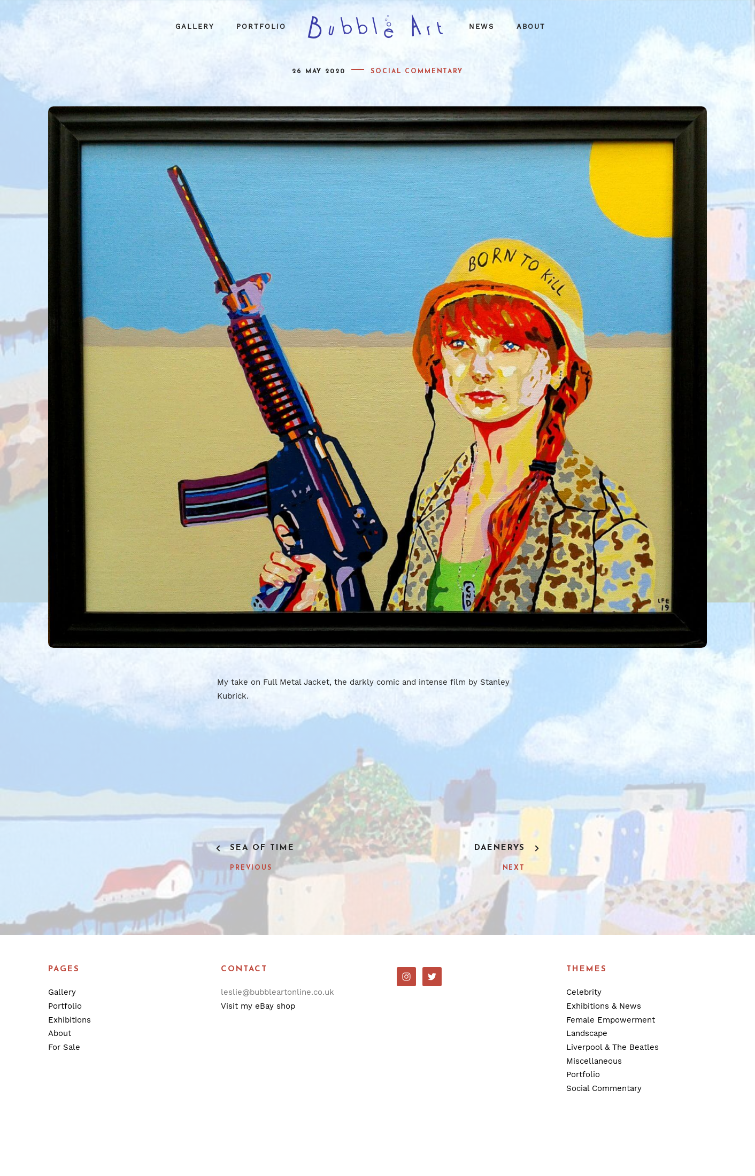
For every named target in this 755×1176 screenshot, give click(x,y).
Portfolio (261, 26)
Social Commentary (417, 71)
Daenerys (499, 848)
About (531, 26)
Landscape (586, 1033)
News (481, 26)
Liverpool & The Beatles (612, 1047)
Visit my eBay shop (258, 1006)
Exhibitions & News (603, 1006)
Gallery (194, 26)
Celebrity (584, 992)
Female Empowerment (610, 1020)
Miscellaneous (594, 1061)
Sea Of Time (262, 848)
